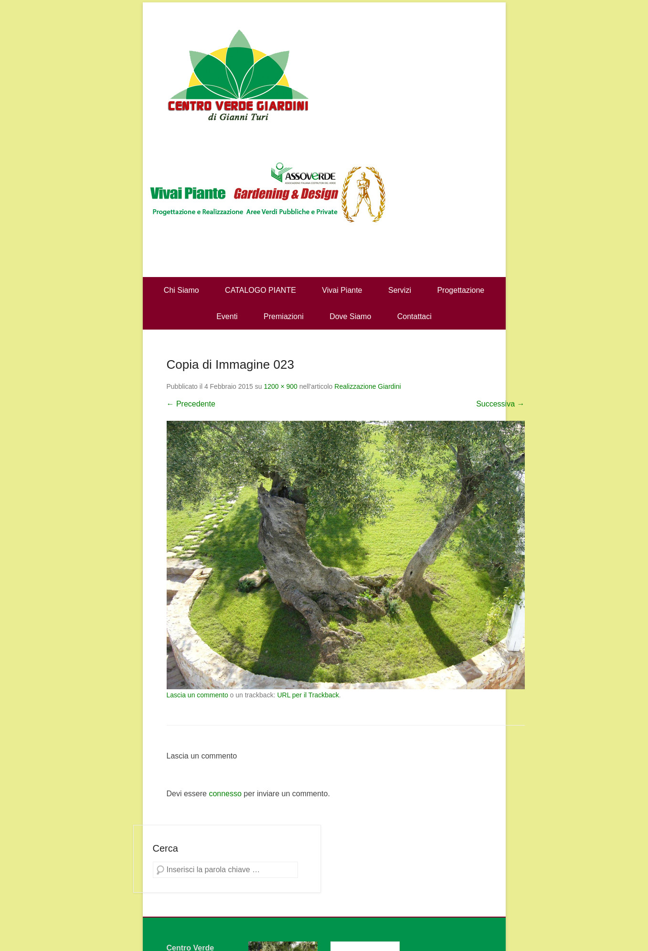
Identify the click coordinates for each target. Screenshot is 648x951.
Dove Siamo (350, 316)
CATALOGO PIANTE (260, 290)
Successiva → (500, 404)
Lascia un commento (197, 695)
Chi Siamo (181, 290)
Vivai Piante (342, 290)
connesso (225, 794)
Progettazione (460, 290)
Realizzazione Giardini (367, 386)
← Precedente (191, 404)
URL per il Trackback (308, 695)
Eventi (226, 316)
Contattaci (414, 316)
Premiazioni (284, 316)
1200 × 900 (280, 386)
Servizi (399, 290)
